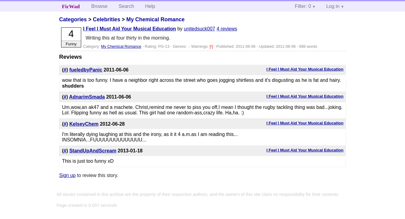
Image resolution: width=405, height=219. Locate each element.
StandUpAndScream (92, 150)
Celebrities (106, 19)
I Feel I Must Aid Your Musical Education (129, 28)
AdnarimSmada (87, 96)
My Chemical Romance (155, 19)
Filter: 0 (303, 6)
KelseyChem (84, 124)
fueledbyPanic (85, 69)
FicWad (71, 6)
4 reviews (226, 28)
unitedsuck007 (199, 28)
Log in (333, 6)
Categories (73, 19)
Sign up (67, 175)
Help (150, 6)
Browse (99, 6)
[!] (212, 46)
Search (126, 6)
